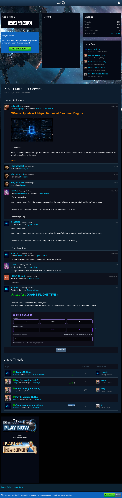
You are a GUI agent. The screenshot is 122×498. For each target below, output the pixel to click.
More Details (109, 495)
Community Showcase (38, 374)
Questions (71, 405)
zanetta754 (115, 33)
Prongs (90, 58)
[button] (3, 3)
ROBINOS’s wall (33, 279)
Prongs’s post (20, 109)
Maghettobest (17, 166)
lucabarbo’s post (21, 193)
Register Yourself (20, 49)
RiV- (89, 76)
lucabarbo (91, 52)
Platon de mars (18, 276)
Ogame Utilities (94, 49)
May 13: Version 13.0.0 (96, 55)
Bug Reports (36, 391)
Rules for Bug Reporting (97, 62)
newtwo (14, 191)
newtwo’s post (20, 256)
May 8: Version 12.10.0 (96, 68)
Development (35, 407)
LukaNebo (16, 106)
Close (118, 495)
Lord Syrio (24, 169)
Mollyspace (24, 177)
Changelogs (36, 383)
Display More (61, 350)
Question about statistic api (98, 74)
